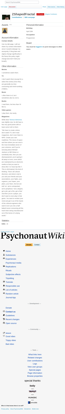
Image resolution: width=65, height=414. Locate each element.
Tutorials (9, 282)
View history (60, 7)
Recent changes (12, 319)
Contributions (17, 17)
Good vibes (10, 336)
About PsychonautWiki (16, 409)
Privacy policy (5, 409)
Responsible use (13, 286)
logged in (39, 47)
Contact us (11, 312)
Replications (11, 267)
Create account (5, 231)
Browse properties (35, 376)
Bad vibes (10, 344)
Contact (36, 245)
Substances (11, 255)
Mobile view (35, 409)
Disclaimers (27, 409)
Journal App (11, 297)
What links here (34, 354)
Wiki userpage (29, 17)
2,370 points (40, 14)
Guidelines (10, 315)
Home (8, 251)
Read (44, 7)
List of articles (11, 290)
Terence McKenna (15, 120)
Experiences (11, 259)
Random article (12, 294)
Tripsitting (10, 278)
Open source (11, 323)
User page (4, 7)
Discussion (12, 7)
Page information (35, 373)
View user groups (35, 367)
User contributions (35, 361)
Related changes (35, 358)
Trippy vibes (11, 340)
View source (51, 7)
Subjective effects (13, 274)
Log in (12, 231)
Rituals (9, 270)
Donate (28, 245)
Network (8, 333)
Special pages (35, 370)
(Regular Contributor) (51, 14)
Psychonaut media (13, 263)
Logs (35, 364)
